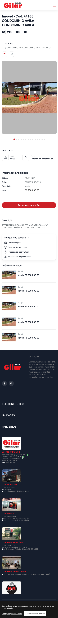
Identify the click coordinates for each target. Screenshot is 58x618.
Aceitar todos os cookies (35, 614)
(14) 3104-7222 (9, 487)
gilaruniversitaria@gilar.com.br (15, 547)
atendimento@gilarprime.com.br (16, 518)
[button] (14, 139)
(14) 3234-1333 (9, 545)
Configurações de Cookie (12, 614)
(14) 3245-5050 (9, 516)
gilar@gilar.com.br (10, 489)
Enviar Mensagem (29, 205)
